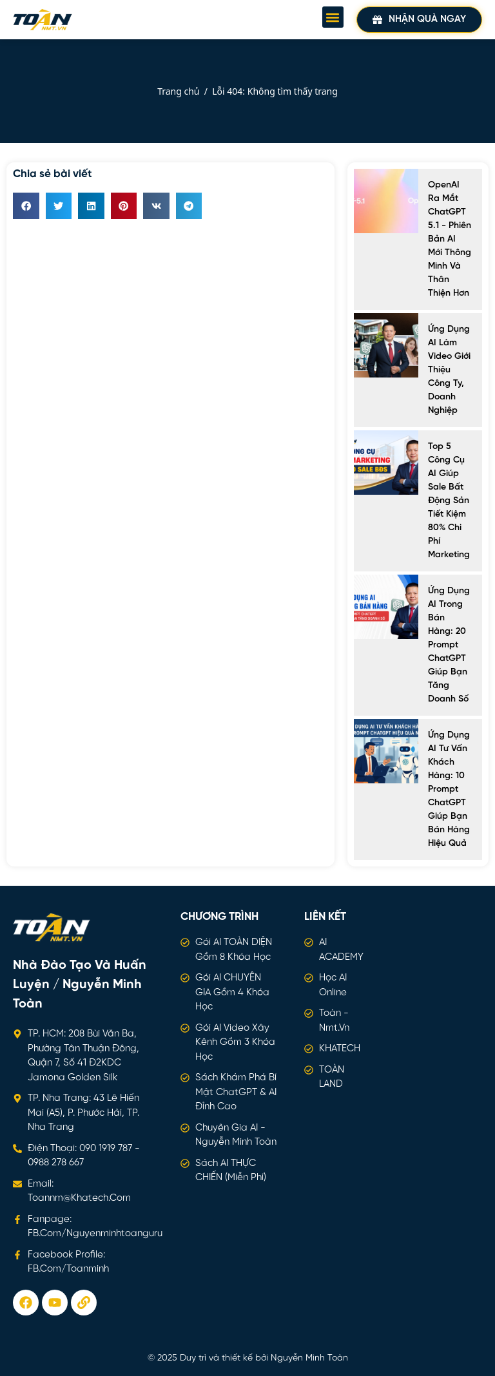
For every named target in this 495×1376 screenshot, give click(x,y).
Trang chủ (178, 91)
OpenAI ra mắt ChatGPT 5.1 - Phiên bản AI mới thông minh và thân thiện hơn (449, 239)
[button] (333, 17)
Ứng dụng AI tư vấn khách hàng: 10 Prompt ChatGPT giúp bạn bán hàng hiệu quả (449, 789)
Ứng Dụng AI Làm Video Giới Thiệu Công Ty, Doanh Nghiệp (449, 370)
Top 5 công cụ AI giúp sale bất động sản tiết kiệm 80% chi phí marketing (449, 501)
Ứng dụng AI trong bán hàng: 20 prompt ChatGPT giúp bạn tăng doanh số (449, 645)
